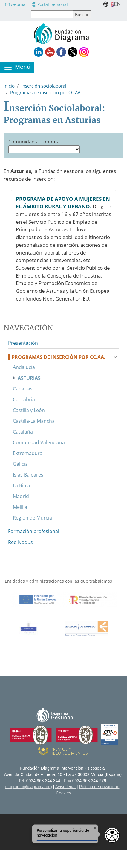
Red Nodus (20, 542)
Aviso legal (65, 787)
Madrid (21, 496)
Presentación (23, 343)
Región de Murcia (32, 517)
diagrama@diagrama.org (28, 787)
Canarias (23, 388)
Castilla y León (29, 410)
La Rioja (21, 485)
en (117, 3)
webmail (16, 4)
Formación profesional (33, 531)
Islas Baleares (28, 474)
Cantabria (24, 399)
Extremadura (27, 453)
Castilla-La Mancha (34, 421)
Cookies (63, 793)
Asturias (29, 378)
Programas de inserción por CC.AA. (46, 92)
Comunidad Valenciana (39, 442)
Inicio (9, 86)
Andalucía (24, 367)
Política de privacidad (99, 787)
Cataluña (23, 431)
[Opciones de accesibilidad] (112, 835)
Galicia (20, 464)
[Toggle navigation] (17, 67)
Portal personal (49, 4)
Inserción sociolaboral (43, 86)
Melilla (20, 507)
